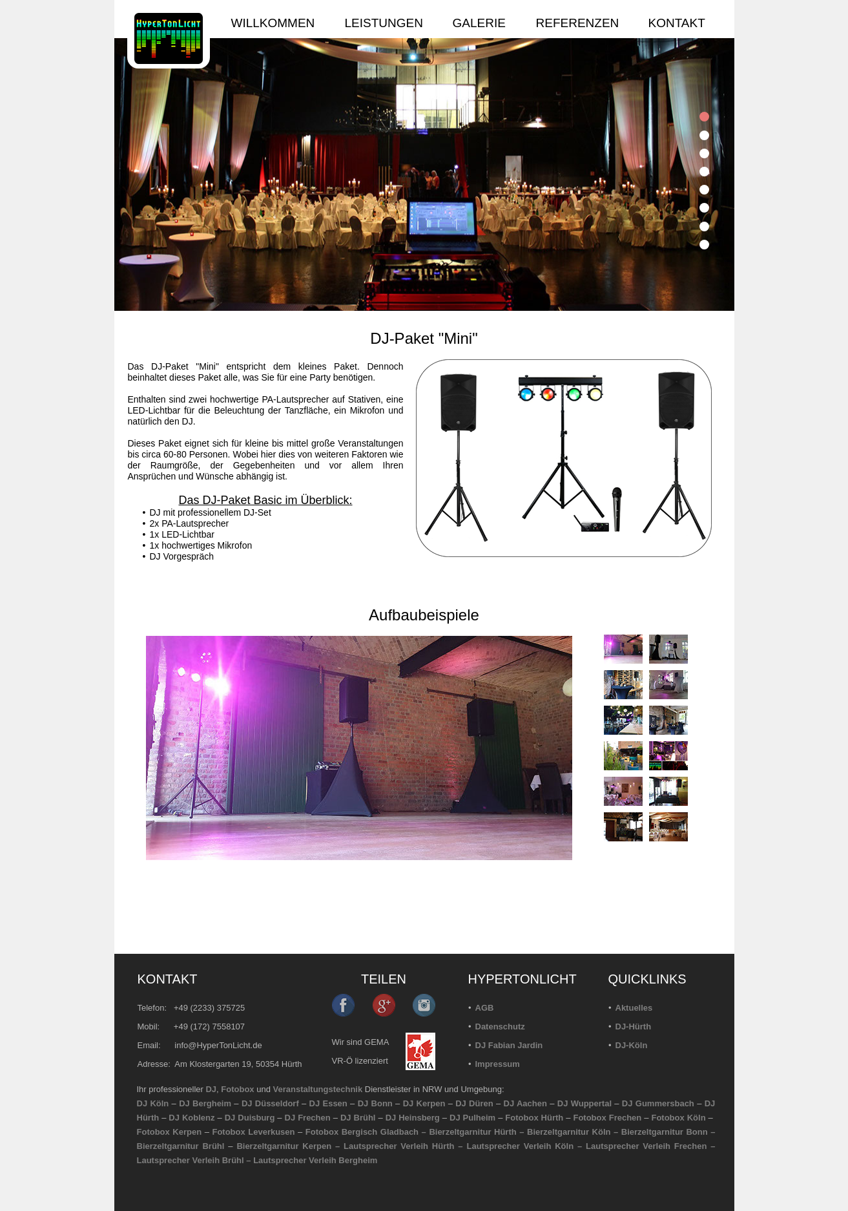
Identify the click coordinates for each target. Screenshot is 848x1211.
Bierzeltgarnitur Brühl (181, 1146)
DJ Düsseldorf (270, 1103)
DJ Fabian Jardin (509, 1045)
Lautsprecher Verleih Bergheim (315, 1160)
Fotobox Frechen (607, 1117)
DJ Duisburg (250, 1117)
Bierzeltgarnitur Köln (569, 1132)
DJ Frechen (308, 1117)
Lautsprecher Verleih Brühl (190, 1160)
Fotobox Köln (678, 1117)
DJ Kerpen (424, 1103)
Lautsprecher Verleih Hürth (399, 1146)
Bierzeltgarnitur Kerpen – (290, 1146)
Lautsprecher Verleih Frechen (646, 1146)
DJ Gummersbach (658, 1103)
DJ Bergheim (205, 1103)
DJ (210, 1089)
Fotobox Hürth (534, 1117)
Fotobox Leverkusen (253, 1132)
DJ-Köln (631, 1045)
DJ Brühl (358, 1117)
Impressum (497, 1064)
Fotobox (237, 1089)
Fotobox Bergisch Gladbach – (365, 1132)
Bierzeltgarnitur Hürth (472, 1132)
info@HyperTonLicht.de (218, 1045)
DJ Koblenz (191, 1117)
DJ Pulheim (472, 1117)
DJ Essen (328, 1103)
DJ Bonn (375, 1103)
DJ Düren (474, 1103)
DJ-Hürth (633, 1026)
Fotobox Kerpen (169, 1132)
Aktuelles (634, 1008)
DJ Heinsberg (413, 1117)
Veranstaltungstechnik (318, 1089)
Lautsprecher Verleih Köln (520, 1146)
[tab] (704, 116)
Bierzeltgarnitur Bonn (664, 1132)
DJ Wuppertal (584, 1103)
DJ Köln (153, 1103)
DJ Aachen (525, 1103)
